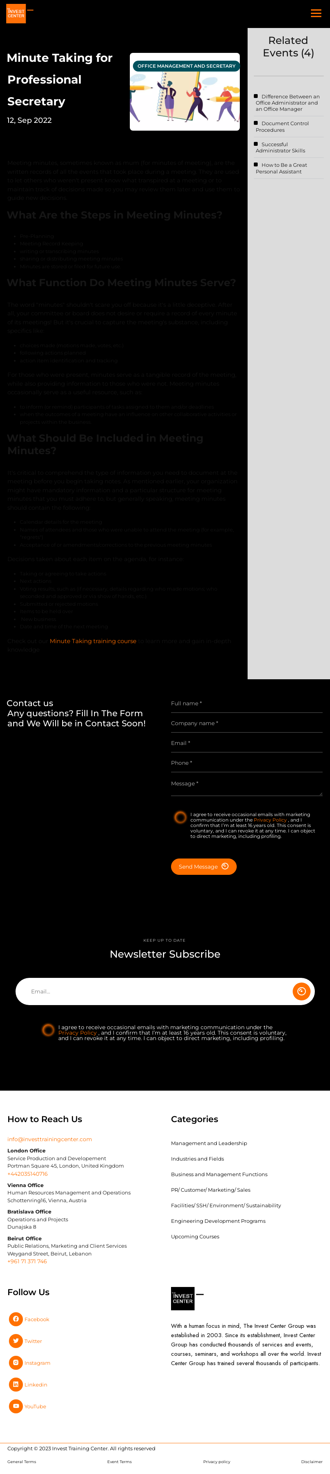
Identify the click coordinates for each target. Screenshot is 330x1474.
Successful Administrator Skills (280, 147)
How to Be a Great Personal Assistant (281, 168)
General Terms (21, 1461)
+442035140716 (27, 1173)
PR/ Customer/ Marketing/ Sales (210, 1190)
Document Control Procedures (282, 126)
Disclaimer (312, 1461)
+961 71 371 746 (27, 1261)
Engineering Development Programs (218, 1221)
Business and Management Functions (219, 1174)
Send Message (204, 866)
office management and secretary (187, 66)
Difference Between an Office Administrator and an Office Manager (288, 102)
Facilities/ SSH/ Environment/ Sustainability (226, 1205)
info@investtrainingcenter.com (49, 1139)
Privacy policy (216, 1461)
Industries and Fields (197, 1159)
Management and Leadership (209, 1143)
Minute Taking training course (93, 644)
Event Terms (119, 1461)
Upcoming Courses (195, 1236)
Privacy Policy (271, 820)
